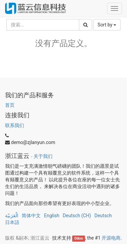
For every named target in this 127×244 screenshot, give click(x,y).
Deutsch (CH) (77, 215)
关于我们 (43, 156)
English (51, 215)
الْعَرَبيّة (11, 215)
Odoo (79, 238)
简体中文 (31, 215)
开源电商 (111, 238)
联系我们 (14, 125)
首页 (10, 105)
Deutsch (103, 215)
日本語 (12, 222)
